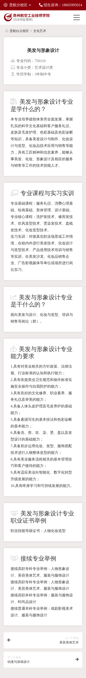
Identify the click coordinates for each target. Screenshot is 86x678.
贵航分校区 (16, 5)
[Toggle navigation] (77, 17)
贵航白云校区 (19, 31)
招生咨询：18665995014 (60, 5)
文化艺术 (39, 31)
